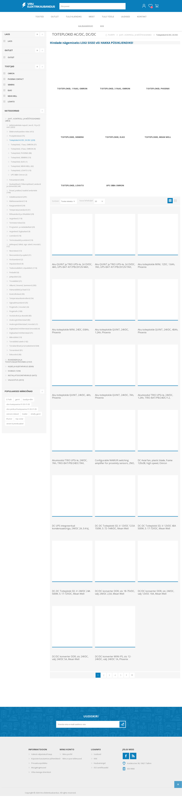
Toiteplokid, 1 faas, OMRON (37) (24, 146)
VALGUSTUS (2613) (16, 382)
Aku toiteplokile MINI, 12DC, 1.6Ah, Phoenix (156, 267)
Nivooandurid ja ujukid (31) (20, 257)
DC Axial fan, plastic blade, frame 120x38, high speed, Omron (155, 463)
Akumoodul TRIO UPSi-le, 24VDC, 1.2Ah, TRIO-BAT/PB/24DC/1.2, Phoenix (155, 400)
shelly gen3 (36, 416)
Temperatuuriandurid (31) (19, 212)
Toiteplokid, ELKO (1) (19, 164)
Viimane (132, 677)
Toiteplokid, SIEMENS (72, 139)
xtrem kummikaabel (14, 425)
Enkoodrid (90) (15, 356)
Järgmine (126, 677)
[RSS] (133, 758)
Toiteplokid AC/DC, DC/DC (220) (22, 142)
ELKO (10, 92)
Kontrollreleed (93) (16, 296)
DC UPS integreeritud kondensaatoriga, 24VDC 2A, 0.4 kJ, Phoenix (70, 530)
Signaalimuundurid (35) (18, 305)
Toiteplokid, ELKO (115, 139)
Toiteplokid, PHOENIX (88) (21, 155)
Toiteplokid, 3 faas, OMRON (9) (23, 151)
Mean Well (12, 98)
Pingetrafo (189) (15, 313)
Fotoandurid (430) (16, 182)
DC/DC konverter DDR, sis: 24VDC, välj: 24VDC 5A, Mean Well (70, 660)
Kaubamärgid (100, 765)
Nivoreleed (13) (15, 253)
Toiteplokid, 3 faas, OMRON (115, 90)
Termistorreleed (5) (17, 225)
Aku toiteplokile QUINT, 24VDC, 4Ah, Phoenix (71, 398)
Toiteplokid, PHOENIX (157, 90)
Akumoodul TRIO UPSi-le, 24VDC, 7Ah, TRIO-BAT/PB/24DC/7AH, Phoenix (69, 465)
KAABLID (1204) (14, 373)
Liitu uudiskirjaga (122, 726)
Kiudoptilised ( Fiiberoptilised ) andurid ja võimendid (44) (24, 187)
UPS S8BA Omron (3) (19, 177)
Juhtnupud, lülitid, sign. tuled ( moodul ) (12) (24, 247)
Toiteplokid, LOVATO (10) (21, 172)
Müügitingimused (38, 769)
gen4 (17, 401)
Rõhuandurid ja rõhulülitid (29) (21, 216)
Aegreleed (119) (15, 220)
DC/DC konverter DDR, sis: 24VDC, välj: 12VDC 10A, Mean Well (156, 594)
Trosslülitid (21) (15, 283)
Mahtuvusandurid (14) (18, 203)
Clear (37, 36)
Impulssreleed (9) (16, 266)
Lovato (11, 103)
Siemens (11, 86)
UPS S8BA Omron (115, 187)
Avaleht (111, 37)
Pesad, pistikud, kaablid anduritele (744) (22, 193)
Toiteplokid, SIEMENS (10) (21, 159)
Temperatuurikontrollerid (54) (21, 300)
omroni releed (12, 416)
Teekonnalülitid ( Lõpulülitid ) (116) (23, 270)
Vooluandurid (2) (16, 261)
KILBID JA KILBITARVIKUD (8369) (21, 368)
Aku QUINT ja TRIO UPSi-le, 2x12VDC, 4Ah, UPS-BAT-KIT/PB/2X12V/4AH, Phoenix (72, 269)
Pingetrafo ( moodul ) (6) (19, 309)
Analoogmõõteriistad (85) (19, 322)
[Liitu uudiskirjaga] (88, 726)
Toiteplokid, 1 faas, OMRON (72, 90)
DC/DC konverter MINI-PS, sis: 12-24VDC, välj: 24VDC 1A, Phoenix (113, 660)
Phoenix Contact (16, 81)
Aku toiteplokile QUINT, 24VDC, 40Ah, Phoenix (158, 333)
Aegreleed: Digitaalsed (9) (19, 233)
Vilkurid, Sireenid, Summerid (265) (22, 287)
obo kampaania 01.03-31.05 (18, 406)
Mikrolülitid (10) (15, 339)
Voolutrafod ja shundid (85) (20, 317)
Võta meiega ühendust (41, 774)
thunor (9, 420)
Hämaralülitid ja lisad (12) (19, 291)
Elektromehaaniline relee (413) (21, 133)
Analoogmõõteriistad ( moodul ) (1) (23, 326)
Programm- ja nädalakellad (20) (22, 229)
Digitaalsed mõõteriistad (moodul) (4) (24, 330)
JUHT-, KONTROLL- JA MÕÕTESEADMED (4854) (22, 121)
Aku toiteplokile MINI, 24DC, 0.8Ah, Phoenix (70, 333)
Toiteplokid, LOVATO (72, 187)
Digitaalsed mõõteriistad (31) (21, 335)
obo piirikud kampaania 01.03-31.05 (21, 411)
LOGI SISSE (87, 45)
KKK (95, 760)
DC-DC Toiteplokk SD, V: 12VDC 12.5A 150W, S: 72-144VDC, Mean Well (115, 529)
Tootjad (9, 68)
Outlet (24, 416)
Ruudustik (170, 202)
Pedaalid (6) (14, 274)
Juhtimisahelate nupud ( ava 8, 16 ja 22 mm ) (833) (23, 128)
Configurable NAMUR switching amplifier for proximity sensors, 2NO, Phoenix (115, 465)
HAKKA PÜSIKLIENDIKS (116, 45)
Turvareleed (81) (16, 352)
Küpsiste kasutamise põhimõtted (45, 760)
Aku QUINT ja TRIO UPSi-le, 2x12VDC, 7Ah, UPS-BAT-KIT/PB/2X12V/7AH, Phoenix (115, 269)
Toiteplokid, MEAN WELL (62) (22, 168)
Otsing (129, 7)
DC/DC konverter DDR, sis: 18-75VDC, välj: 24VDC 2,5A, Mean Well (115, 594)
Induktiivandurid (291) (18, 199)
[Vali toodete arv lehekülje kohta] (99, 203)
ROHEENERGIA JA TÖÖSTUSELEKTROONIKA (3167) (18, 362)
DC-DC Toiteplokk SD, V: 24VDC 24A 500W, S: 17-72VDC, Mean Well (71, 594)
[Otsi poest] (92, 7)
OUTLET (9, 52)
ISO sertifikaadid (101, 769)
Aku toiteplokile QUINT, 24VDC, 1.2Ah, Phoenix (112, 333)
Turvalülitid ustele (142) (18, 343)
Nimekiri (175, 202)
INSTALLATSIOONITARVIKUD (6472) (22, 377)
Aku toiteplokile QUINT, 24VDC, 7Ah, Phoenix (114, 398)
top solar (19, 420)
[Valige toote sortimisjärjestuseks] (68, 203)
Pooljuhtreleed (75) (17, 138)
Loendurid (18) (15, 238)
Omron (11, 75)
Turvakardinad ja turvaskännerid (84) (24, 348)
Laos (7, 36)
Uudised (97, 756)
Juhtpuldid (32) (15, 279)
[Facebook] (126, 758)
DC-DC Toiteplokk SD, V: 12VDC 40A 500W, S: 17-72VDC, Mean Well (157, 529)
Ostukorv (154, 7)
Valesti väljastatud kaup (41, 756)
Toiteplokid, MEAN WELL (158, 139)
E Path (9, 401)
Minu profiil (67, 756)
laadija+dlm (28, 401)
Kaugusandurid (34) (17, 207)
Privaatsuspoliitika (39, 765)
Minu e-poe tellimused (72, 760)
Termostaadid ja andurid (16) (21, 242)
